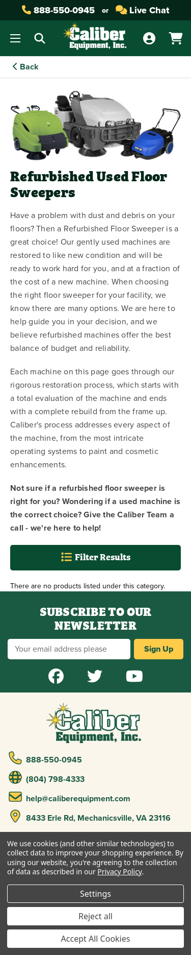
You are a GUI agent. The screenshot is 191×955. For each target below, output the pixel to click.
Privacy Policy (119, 871)
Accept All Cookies (95, 938)
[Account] (149, 38)
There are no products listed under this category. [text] (87, 586)
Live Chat (143, 10)
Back (26, 67)
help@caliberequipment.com (69, 797)
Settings (95, 893)
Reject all (95, 916)
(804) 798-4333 (47, 777)
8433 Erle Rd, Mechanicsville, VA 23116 (90, 816)
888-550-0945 (58, 10)
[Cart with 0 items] (175, 38)
